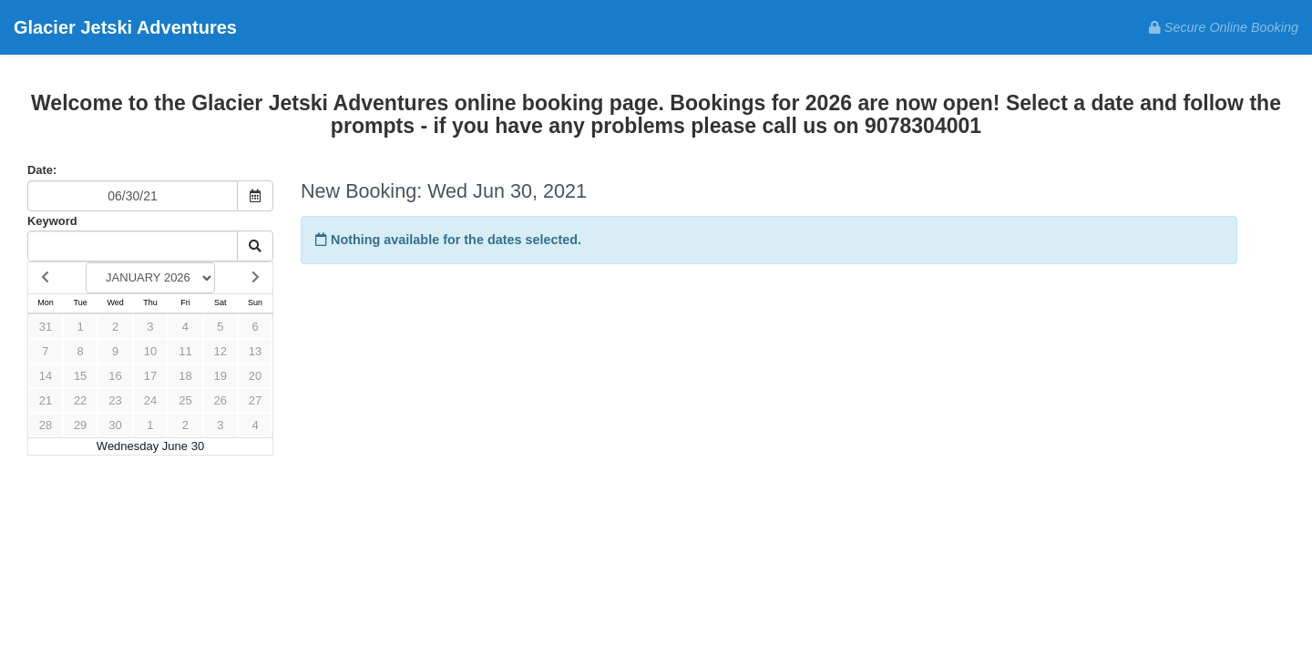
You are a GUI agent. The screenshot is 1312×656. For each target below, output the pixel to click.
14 (45, 376)
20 (255, 376)
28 (45, 425)
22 (80, 400)
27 (255, 400)
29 (80, 425)
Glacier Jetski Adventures (125, 27)
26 (220, 400)
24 (150, 400)
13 (255, 351)
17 (150, 376)
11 (185, 351)
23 (114, 400)
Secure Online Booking (1223, 27)
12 (220, 351)
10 (150, 351)
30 (114, 425)
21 (45, 400)
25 (185, 400)
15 (80, 376)
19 (220, 376)
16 (114, 376)
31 (45, 326)
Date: (41, 170)
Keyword (52, 221)
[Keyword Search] (132, 246)
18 (185, 376)
